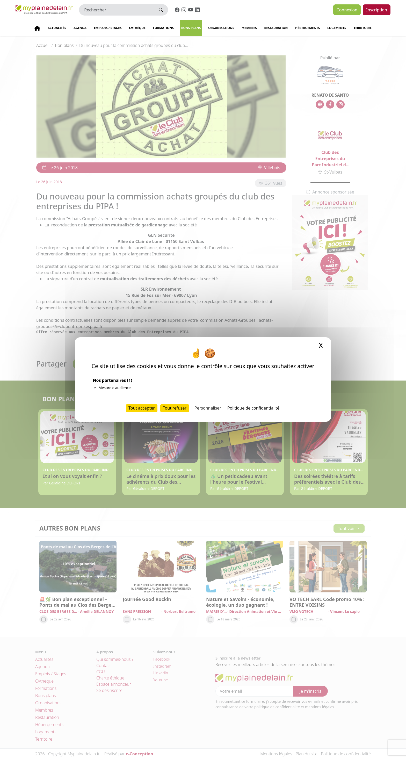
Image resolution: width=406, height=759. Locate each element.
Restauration (276, 28)
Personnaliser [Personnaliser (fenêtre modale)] (207, 408)
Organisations (221, 28)
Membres (249, 28)
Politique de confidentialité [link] (253, 408)
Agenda (80, 28)
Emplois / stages (108, 28)
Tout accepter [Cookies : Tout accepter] (141, 408)
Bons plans (191, 28)
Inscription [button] (376, 10)
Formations (163, 28)
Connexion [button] (347, 10)
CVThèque (137, 28)
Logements (336, 28)
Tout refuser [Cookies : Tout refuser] (174, 408)
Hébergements (307, 28)
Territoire (362, 28)
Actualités (57, 28)
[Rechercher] (116, 10)
